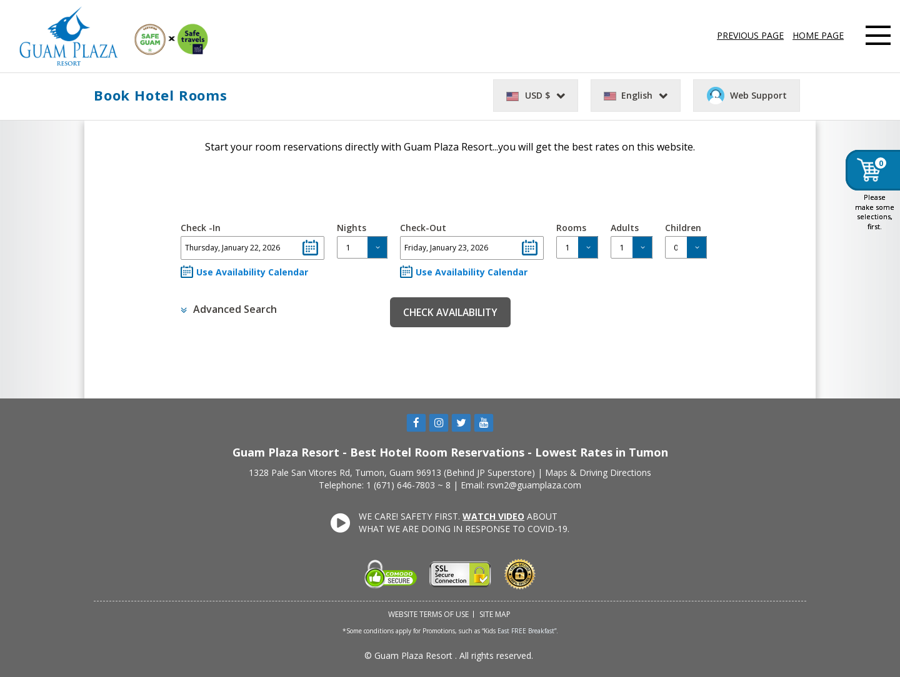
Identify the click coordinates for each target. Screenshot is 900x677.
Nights (351, 228)
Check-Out (423, 228)
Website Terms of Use (428, 614)
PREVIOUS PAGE (750, 35)
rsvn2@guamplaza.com (534, 485)
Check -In (201, 228)
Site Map (495, 614)
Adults (625, 228)
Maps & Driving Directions (598, 472)
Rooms (571, 228)
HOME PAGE (818, 35)
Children (683, 228)
